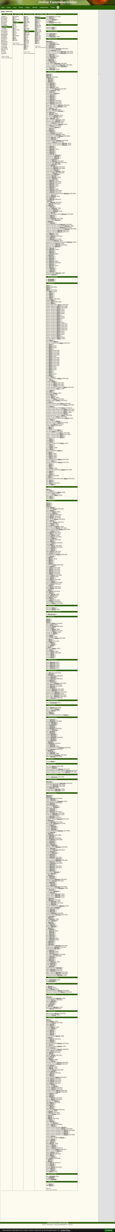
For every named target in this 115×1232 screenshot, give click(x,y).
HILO (36, 34)
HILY (36, 41)
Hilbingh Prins (52, 614)
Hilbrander (54, 777)
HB (13, 18)
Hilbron (51, 1184)
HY (13, 40)
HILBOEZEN (53, 702)
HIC (25, 19)
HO (13, 30)
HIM (25, 32)
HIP (25, 37)
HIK (25, 30)
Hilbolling (52, 719)
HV (13, 37)
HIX (25, 47)
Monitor (21, 7)
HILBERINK (51, 279)
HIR (25, 40)
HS (13, 34)
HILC (36, 19)
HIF (25, 24)
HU (13, 35)
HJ (13, 24)
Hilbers (48, 285)
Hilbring (56, 1013)
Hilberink (48, 74)
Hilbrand (54, 766)
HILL (36, 31)
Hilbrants (48, 997)
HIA (25, 16)
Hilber (53, 27)
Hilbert (48, 489)
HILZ (36, 43)
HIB (25, 18)
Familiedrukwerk (44, 7)
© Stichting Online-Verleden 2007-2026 (57, 1222)
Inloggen (27, 7)
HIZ (25, 49)
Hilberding (52, 33)
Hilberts (48, 503)
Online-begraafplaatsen (60, 1224)
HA (13, 16)
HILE (36, 22)
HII (24, 27)
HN (13, 28)
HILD (36, 21)
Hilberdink (49, 41)
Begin (2, 7)
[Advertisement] (49, 1207)
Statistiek (34, 7)
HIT (25, 43)
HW (14, 38)
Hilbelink (51, 16)
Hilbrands (49, 795)
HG (13, 21)
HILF (36, 24)
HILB (36, 18)
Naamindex (50, 1224)
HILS (36, 35)
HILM (36, 32)
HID (25, 21)
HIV (25, 44)
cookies (70, 1224)
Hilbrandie (49, 781)
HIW (25, 46)
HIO (25, 35)
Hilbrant (50, 986)
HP (13, 31)
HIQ (25, 38)
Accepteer (108, 1230)
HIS (25, 41)
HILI (36, 28)
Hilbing (54, 607)
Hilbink (48, 619)
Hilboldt (52, 707)
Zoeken (9, 7)
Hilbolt (52, 761)
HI (13, 22)
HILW (36, 40)
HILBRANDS (52, 979)
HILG (36, 25)
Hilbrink (48, 1019)
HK (13, 25)
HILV (36, 38)
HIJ (25, 28)
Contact (53, 7)
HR (13, 32)
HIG (25, 25)
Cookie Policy (65, 1230)
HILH (36, 27)
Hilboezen (51, 672)
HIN (25, 34)
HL (13, 27)
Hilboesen (52, 662)
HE (13, 19)
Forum (14, 7)
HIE (25, 22)
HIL (25, 31)
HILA (36, 16)
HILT (36, 37)
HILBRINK (52, 1176)
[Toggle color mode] (58, 7)
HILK (36, 30)
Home (44, 1224)
